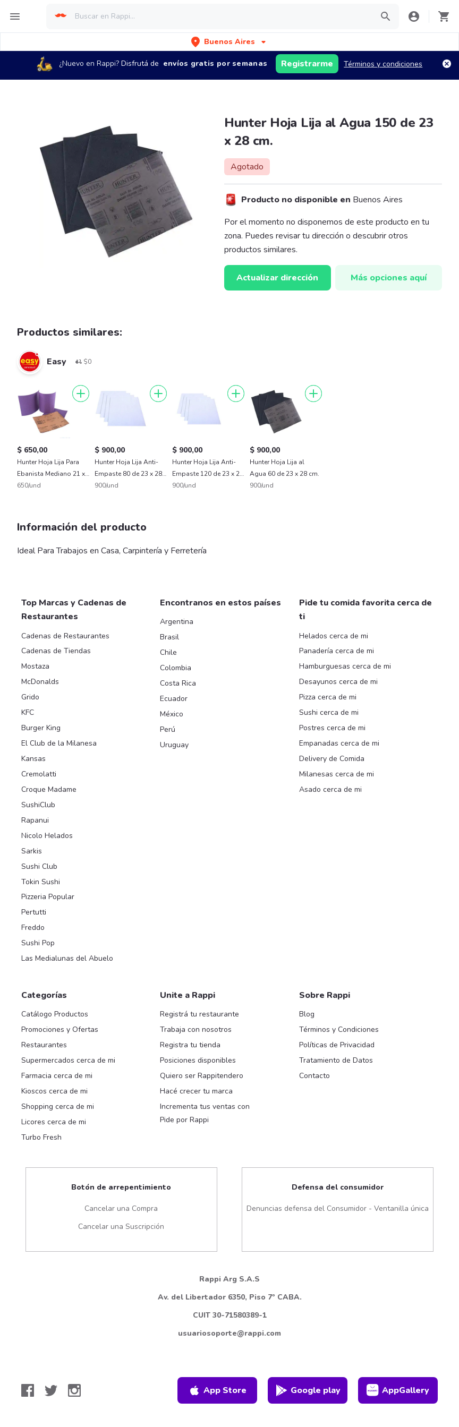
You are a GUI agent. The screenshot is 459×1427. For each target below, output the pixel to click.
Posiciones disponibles (198, 1060)
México (171, 714)
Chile (168, 652)
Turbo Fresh (41, 1137)
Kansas (33, 759)
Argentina (176, 622)
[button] (229, 41)
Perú (167, 729)
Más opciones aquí (389, 278)
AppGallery (398, 1390)
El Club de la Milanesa (59, 743)
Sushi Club (39, 866)
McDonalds (40, 682)
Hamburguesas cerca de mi (345, 666)
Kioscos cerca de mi (54, 1091)
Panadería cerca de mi (336, 651)
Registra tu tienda (190, 1045)
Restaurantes (44, 1045)
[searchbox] (220, 16)
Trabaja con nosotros (196, 1029)
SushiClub (38, 805)
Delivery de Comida (331, 759)
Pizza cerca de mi (327, 697)
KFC (27, 712)
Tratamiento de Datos (336, 1060)
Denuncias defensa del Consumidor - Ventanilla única (337, 1208)
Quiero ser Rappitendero (201, 1076)
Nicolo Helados (47, 836)
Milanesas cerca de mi (336, 774)
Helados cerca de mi (333, 636)
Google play (308, 1390)
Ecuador (174, 699)
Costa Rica (178, 683)
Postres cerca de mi (332, 728)
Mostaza (35, 666)
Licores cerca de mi (53, 1122)
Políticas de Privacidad (337, 1045)
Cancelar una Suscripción (121, 1226)
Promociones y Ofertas (59, 1029)
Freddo (33, 927)
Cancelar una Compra (121, 1208)
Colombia (175, 668)
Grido (30, 697)
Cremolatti (38, 774)
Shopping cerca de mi (57, 1106)
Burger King (41, 728)
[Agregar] (80, 393)
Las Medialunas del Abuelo (67, 958)
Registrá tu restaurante (199, 1014)
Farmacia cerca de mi (56, 1076)
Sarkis (31, 851)
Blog (306, 1014)
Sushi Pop (38, 943)
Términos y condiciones (383, 64)
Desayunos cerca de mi (338, 682)
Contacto (314, 1076)
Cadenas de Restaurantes (65, 636)
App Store (217, 1390)
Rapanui (35, 820)
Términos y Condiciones (339, 1029)
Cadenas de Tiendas (56, 651)
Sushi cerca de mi (329, 712)
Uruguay (174, 745)
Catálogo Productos (54, 1014)
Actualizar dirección (277, 278)
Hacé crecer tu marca (196, 1091)
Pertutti (33, 912)
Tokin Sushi (40, 882)
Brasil (169, 637)
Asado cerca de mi (330, 789)
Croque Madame (48, 789)
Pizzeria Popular (47, 897)
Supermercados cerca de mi (68, 1060)
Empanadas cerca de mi (339, 743)
